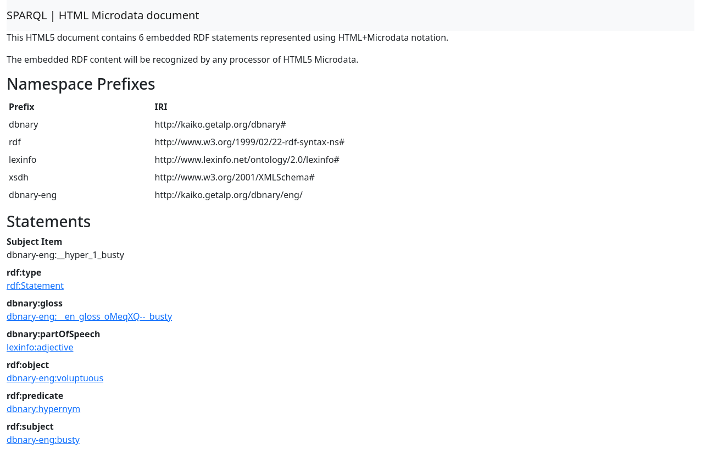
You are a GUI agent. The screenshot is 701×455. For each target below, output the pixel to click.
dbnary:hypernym (43, 409)
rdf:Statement (35, 285)
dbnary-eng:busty (43, 440)
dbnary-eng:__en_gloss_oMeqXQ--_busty (89, 316)
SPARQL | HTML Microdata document (103, 15)
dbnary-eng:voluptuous (55, 378)
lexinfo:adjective (40, 347)
